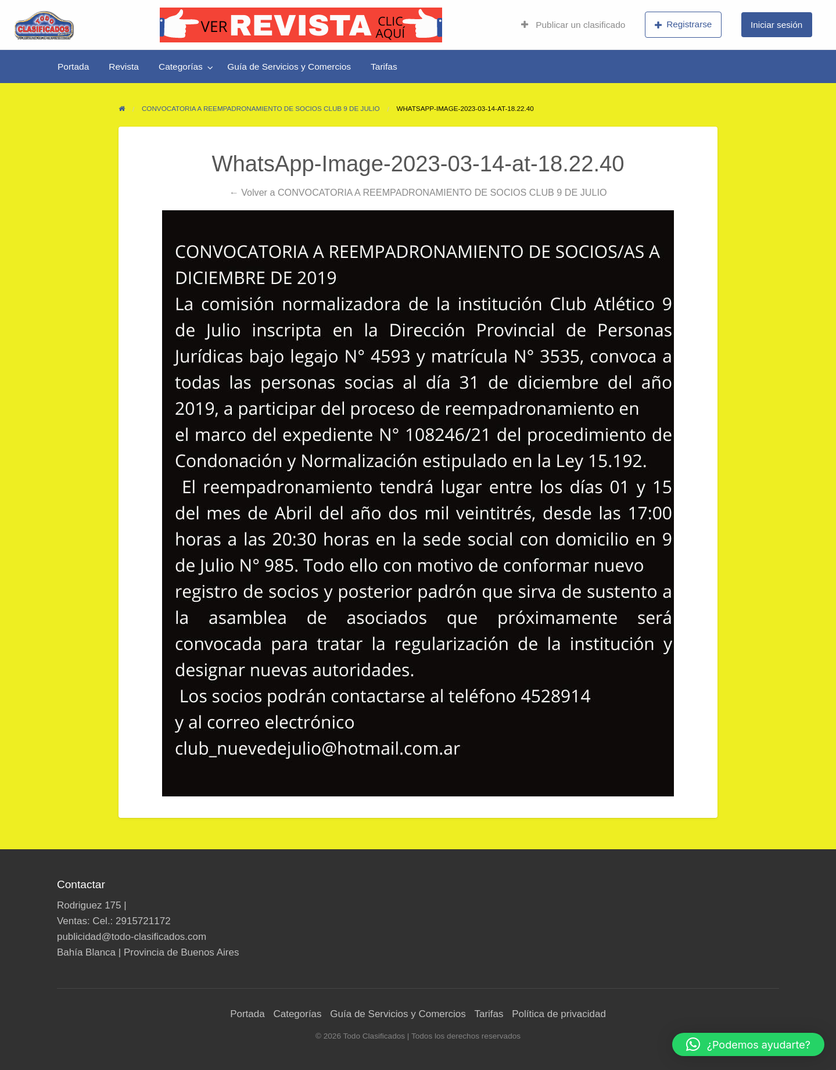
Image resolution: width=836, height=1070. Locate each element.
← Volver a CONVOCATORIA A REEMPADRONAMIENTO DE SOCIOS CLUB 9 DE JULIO (418, 192)
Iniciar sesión (776, 25)
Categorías (181, 66)
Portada (73, 66)
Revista (124, 66)
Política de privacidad (559, 1013)
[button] (748, 1044)
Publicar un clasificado (573, 25)
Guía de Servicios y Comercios (289, 66)
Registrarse (683, 24)
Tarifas (384, 66)
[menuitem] (573, 25)
